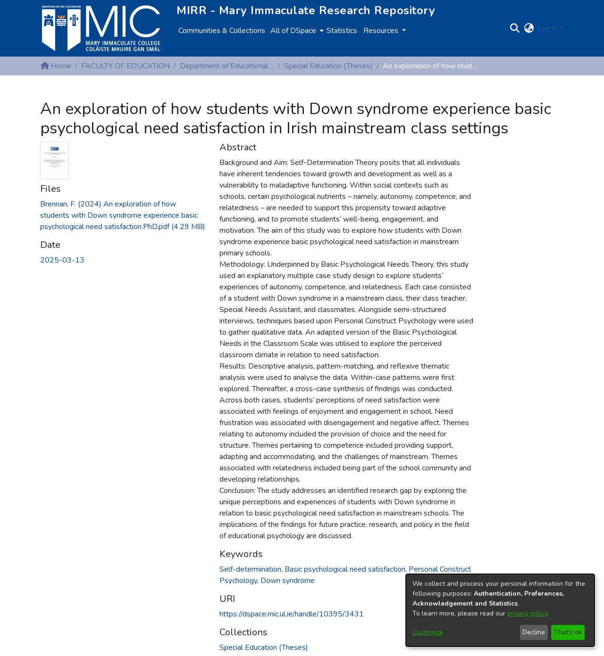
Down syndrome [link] (287, 580)
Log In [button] (548, 28)
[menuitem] (296, 30)
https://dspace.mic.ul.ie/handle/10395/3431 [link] (291, 614)
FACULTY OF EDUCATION (125, 66)
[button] (514, 28)
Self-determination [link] (250, 569)
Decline (533, 632)
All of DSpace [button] (293, 30)
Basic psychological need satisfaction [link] (345, 569)
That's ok (568, 632)
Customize (427, 632)
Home (56, 66)
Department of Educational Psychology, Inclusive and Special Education (227, 66)
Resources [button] (381, 30)
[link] (122, 215)
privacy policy (527, 613)
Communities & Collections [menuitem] (221, 30)
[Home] (101, 28)
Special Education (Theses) (328, 66)
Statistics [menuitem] (342, 30)
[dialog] (500, 610)
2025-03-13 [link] (62, 260)
